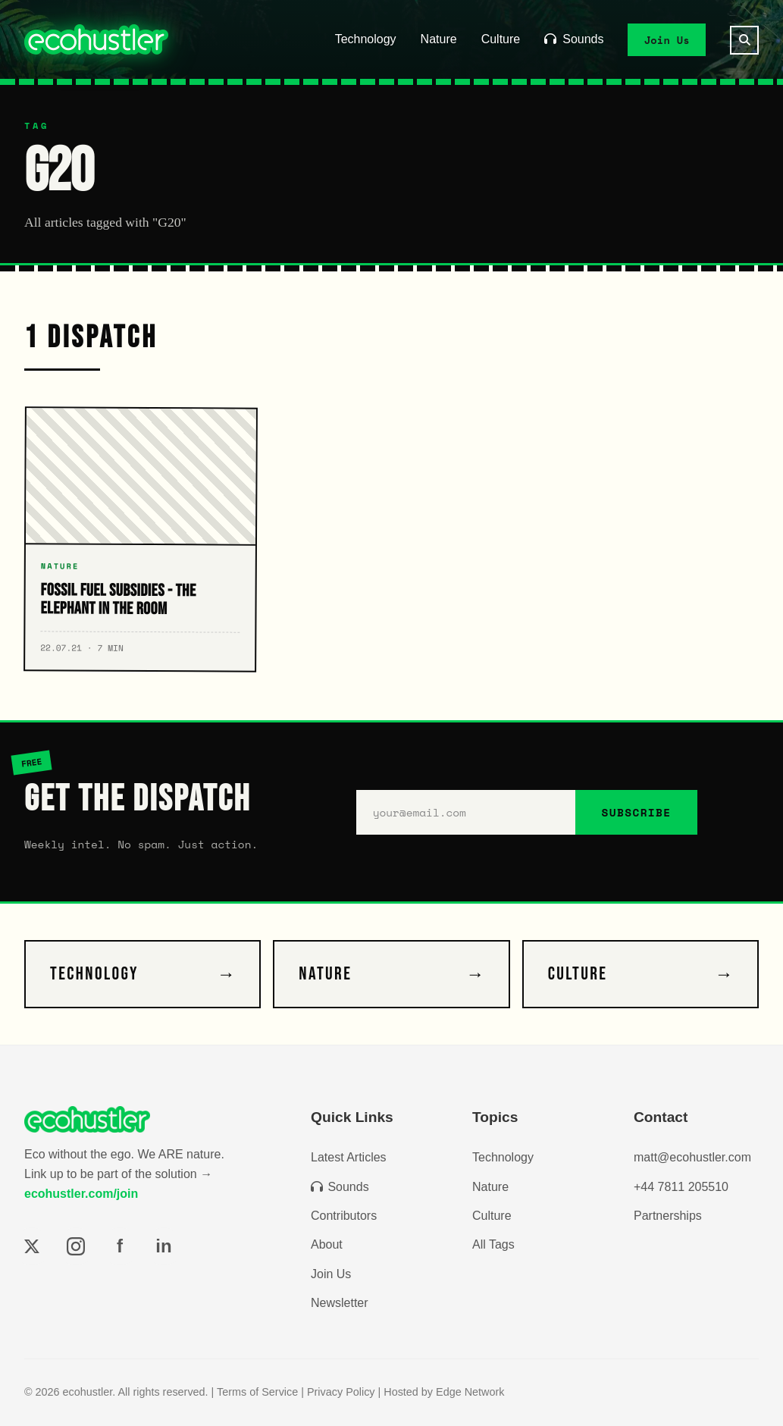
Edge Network (470, 1392)
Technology (365, 39)
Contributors (344, 1215)
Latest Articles (349, 1157)
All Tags (493, 1244)
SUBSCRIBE (636, 812)
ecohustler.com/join (81, 1193)
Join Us (667, 39)
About (327, 1244)
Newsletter (339, 1302)
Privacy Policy (341, 1392)
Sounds (573, 39)
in (163, 1246)
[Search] (744, 40)
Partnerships (668, 1215)
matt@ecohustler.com (692, 1157)
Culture (501, 39)
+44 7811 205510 (681, 1186)
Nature (439, 39)
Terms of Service (257, 1392)
